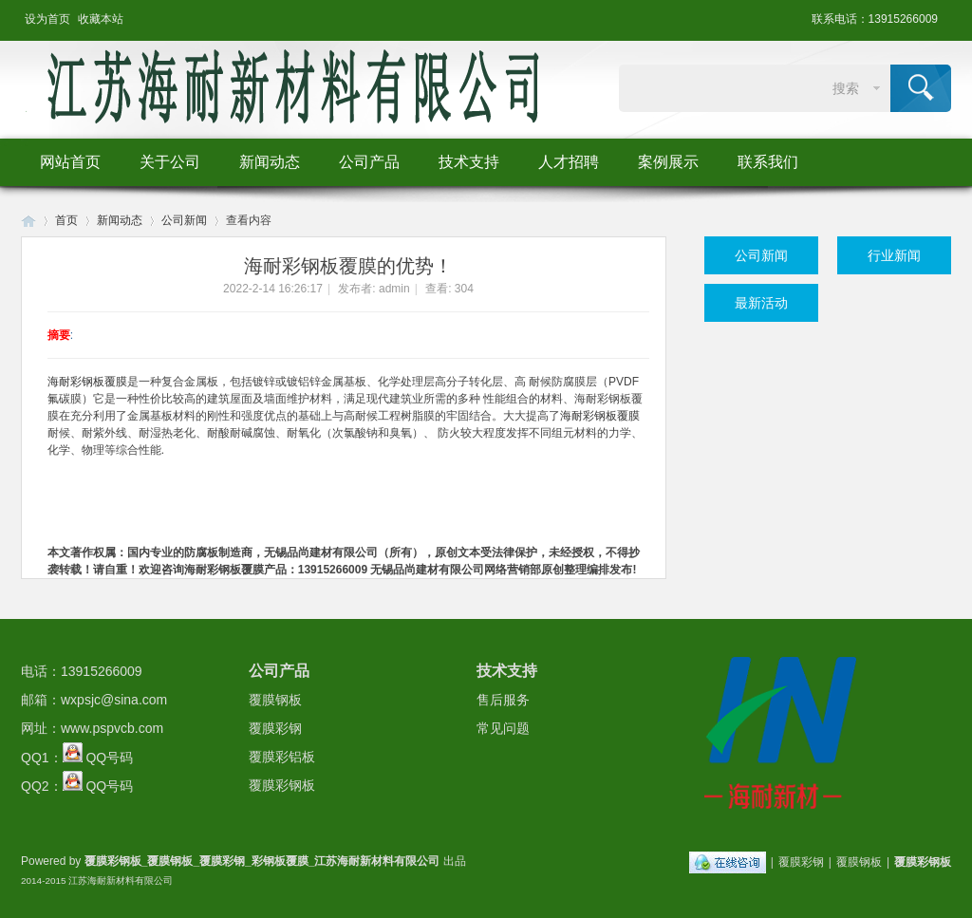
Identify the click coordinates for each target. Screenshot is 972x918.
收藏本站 (100, 19)
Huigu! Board (28, 220)
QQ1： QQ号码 (77, 757)
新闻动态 (269, 162)
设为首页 (47, 19)
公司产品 (369, 162)
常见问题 (503, 728)
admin (394, 288)
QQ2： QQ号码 (77, 786)
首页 (66, 220)
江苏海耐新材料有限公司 (120, 880)
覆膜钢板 (275, 699)
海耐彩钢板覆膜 (87, 381)
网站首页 (70, 162)
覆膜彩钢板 (282, 785)
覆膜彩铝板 (282, 756)
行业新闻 (894, 255)
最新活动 (761, 302)
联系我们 (768, 162)
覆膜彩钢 (275, 728)
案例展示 (668, 162)
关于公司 (170, 162)
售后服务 (503, 699)
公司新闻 (184, 220)
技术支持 (469, 162)
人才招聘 (568, 162)
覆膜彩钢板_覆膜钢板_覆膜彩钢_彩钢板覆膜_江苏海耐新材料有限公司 (262, 861)
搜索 (845, 88)
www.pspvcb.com (112, 728)
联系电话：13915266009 (875, 19)
